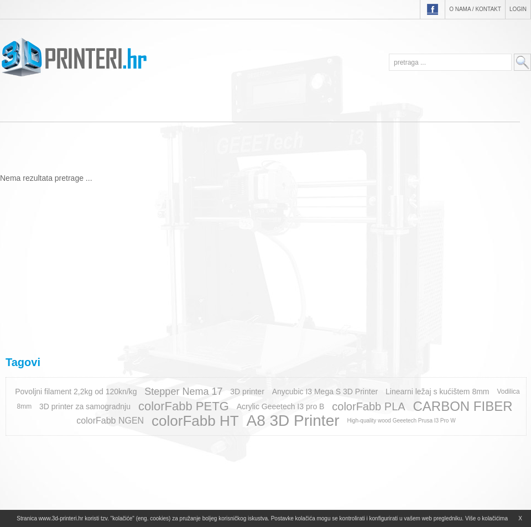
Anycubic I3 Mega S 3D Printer (325, 391)
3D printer (247, 391)
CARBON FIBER (462, 406)
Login (518, 9)
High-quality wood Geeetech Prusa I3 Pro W (401, 421)
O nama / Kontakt (475, 9)
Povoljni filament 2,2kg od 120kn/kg (76, 391)
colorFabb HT (195, 421)
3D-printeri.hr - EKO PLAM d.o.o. (74, 56)
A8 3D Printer (292, 420)
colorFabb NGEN (110, 420)
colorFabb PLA (368, 406)
